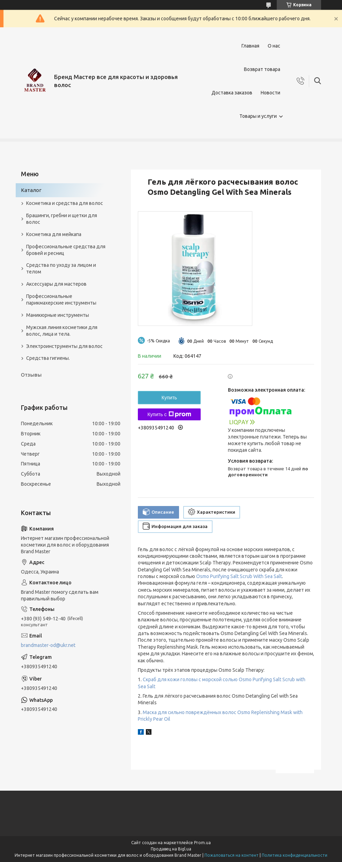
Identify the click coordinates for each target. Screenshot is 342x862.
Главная (250, 46)
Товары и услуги (258, 116)
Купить (169, 397)
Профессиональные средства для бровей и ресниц (65, 250)
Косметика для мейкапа (53, 234)
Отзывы (31, 375)
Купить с (169, 414)
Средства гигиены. (48, 358)
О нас (274, 46)
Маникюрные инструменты (57, 315)
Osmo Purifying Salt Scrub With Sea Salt (239, 576)
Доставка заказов (231, 92)
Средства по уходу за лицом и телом (61, 268)
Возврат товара (262, 69)
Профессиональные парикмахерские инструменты (61, 299)
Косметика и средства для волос (64, 203)
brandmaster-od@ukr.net (48, 645)
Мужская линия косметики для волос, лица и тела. (61, 331)
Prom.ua (202, 842)
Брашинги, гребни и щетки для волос (61, 219)
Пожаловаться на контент (232, 855)
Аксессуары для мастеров (56, 284)
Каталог (31, 190)
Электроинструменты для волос (64, 346)
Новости (270, 92)
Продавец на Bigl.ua (171, 849)
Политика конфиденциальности (294, 855)
